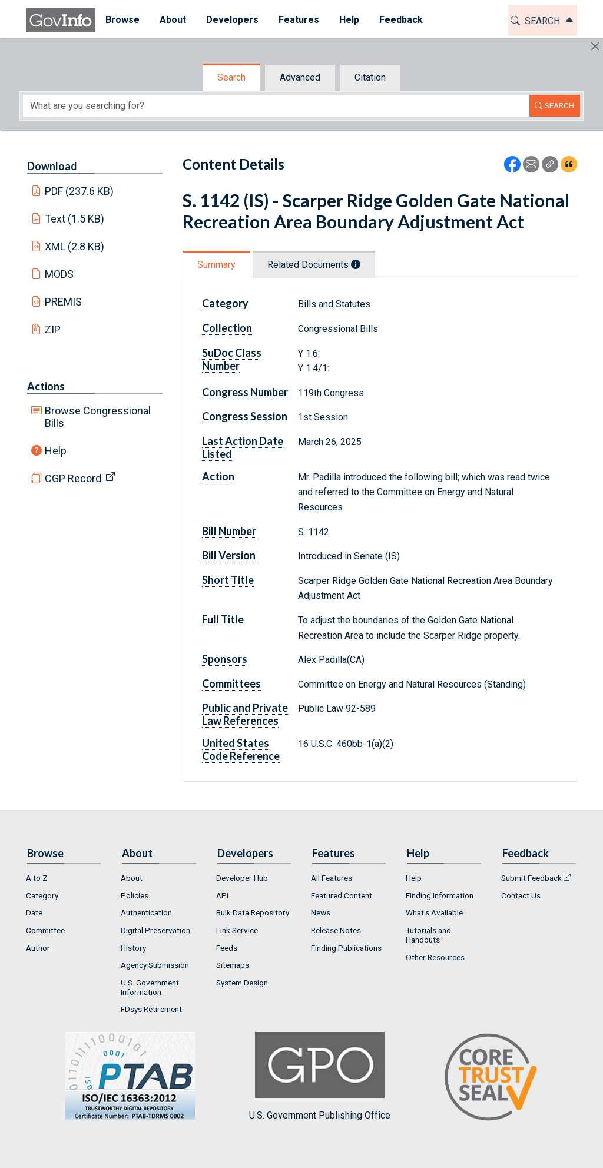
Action (218, 476)
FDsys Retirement (151, 1009)
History (133, 948)
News (320, 912)
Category (225, 303)
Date (34, 912)
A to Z (37, 877)
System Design (242, 982)
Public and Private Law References (245, 714)
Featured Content (341, 895)
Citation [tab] (370, 77)
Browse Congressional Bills (98, 416)
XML (75, 246)
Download (52, 166)
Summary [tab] (216, 264)
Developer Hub (242, 877)
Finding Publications (346, 948)
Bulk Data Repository (252, 912)
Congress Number (245, 392)
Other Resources (435, 957)
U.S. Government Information (150, 987)
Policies (134, 895)
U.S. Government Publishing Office (319, 1076)
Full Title (223, 619)
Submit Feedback (531, 877)
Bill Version (229, 555)
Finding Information (439, 895)
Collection (227, 327)
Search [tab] (231, 77)
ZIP (53, 329)
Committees (231, 683)
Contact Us (521, 895)
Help (56, 450)
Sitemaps (232, 965)
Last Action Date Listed (242, 447)
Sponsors (224, 658)
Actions (46, 386)
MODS (59, 274)
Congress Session (244, 416)
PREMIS (63, 302)
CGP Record (73, 478)
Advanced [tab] (300, 77)
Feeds (226, 948)
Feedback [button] (401, 19)
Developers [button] (232, 19)
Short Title (228, 579)
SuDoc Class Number (231, 359)
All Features (331, 877)
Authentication (146, 912)
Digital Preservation (155, 930)
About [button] (173, 19)
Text (75, 219)
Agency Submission (155, 965)
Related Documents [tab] (313, 264)
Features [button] (299, 19)
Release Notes (336, 930)
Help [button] (349, 19)
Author (38, 948)
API (222, 895)
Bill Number (229, 531)
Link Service (237, 930)
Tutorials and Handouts (428, 934)
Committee (45, 930)
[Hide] (595, 46)
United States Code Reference (241, 749)
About (132, 877)
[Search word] (276, 106)
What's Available (434, 912)
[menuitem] (122, 20)
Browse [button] (122, 19)
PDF (79, 191)
